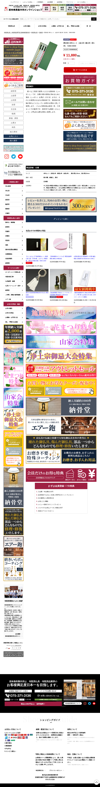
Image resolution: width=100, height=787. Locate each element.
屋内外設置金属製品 (11, 249)
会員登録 (59, 2)
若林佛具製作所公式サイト (12, 636)
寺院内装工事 (9, 276)
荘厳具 (41, 32)
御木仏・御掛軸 (10, 222)
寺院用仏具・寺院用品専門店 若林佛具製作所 (17, 32)
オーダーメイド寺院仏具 (12, 272)
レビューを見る (27, 2)
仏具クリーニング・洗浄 (12, 285)
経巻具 (7, 227)
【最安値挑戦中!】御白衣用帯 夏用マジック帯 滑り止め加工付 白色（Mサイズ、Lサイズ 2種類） (85, 295)
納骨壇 (7, 263)
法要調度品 (8, 254)
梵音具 (7, 240)
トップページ (15, 2)
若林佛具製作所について (72, 703)
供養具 (7, 236)
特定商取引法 (39, 770)
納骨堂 (7, 290)
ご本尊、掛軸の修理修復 (12, 295)
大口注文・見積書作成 (73, 14)
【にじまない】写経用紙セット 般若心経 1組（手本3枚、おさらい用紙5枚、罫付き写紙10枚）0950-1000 (37, 258)
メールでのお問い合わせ (89, 14)
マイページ (69, 2)
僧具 (6, 245)
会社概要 (50, 2)
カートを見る (81, 2)
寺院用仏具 (34, 32)
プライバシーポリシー (55, 770)
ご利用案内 (39, 2)
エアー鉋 (8, 299)
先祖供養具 (8, 258)
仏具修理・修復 (10, 281)
